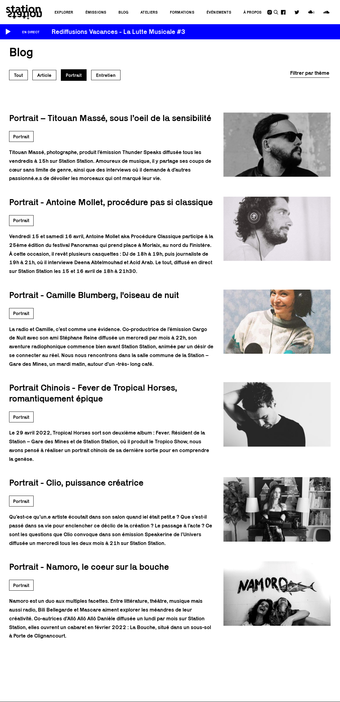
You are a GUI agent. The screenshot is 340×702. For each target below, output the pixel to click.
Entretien (106, 75)
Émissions (96, 12)
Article (44, 75)
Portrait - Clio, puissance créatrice (76, 482)
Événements (218, 12)
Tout (18, 75)
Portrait (74, 75)
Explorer (63, 12)
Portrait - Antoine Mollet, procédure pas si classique (111, 202)
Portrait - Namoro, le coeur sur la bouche (89, 567)
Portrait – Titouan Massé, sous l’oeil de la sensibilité (110, 118)
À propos (252, 12)
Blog (123, 12)
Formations (182, 12)
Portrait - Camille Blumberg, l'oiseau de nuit (94, 295)
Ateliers (149, 12)
